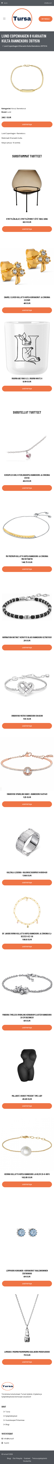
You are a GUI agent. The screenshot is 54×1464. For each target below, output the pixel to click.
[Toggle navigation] (4, 19)
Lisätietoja (27, 124)
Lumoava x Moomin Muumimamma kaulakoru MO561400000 (27, 1351)
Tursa (7, 1412)
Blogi (7, 1424)
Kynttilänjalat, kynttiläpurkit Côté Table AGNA (27, 219)
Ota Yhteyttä (17, 1458)
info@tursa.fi (48, 3)
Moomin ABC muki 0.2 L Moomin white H (27, 378)
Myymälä (46, 19)
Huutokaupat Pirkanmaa (14, 1420)
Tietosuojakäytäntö (39, 1458)
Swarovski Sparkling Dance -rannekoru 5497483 (27, 794)
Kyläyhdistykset (11, 1416)
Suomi (5, 3)
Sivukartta (27, 1461)
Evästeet (27, 1458)
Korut (13, 108)
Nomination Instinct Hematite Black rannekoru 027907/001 (27, 637)
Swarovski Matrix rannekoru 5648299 (27, 715)
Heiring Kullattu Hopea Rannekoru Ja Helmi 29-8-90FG (27, 1174)
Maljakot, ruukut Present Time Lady (27, 1095)
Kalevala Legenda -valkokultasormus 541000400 (27, 872)
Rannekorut (21, 108)
